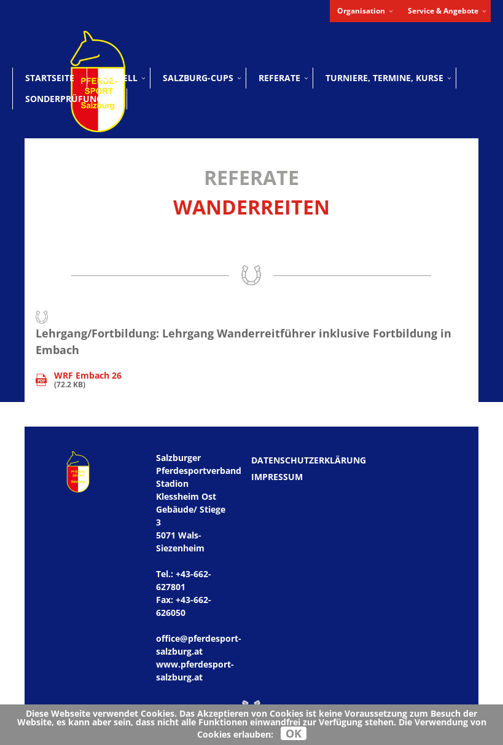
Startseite (49, 78)
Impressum (277, 477)
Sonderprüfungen (69, 98)
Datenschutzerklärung (308, 460)
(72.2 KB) (79, 380)
